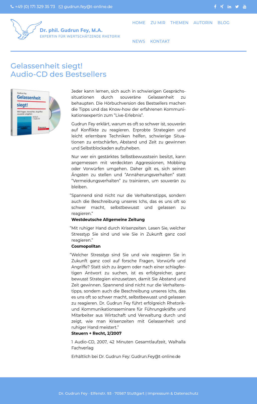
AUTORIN (203, 22)
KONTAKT (160, 41)
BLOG (223, 22)
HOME (138, 22)
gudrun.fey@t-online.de (85, 6)
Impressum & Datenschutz (173, 393)
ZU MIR (157, 22)
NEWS (138, 41)
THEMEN (179, 22)
